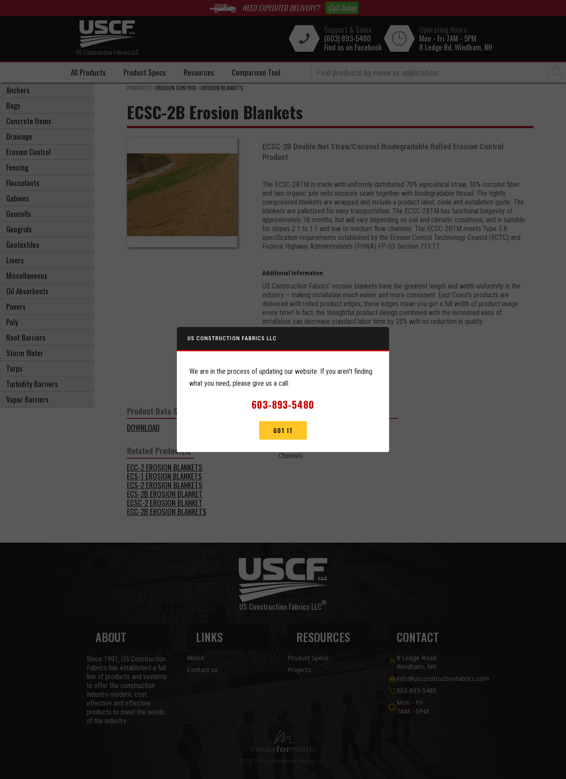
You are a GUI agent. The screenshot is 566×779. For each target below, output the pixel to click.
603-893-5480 (416, 690)
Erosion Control (176, 87)
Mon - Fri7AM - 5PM (413, 706)
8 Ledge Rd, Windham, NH (455, 47)
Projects (299, 669)
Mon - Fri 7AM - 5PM (447, 38)
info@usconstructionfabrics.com (433, 678)
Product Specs (144, 72)
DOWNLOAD (143, 427)
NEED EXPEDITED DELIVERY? (280, 8)
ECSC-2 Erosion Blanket (165, 502)
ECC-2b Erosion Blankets (167, 511)
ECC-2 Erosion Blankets (165, 467)
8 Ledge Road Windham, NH (416, 662)
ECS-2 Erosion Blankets (165, 484)
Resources (199, 72)
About (195, 658)
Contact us (202, 669)
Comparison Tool (256, 72)
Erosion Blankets (222, 87)
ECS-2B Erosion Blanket (165, 493)
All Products (88, 72)
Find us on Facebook (353, 47)
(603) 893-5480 (347, 38)
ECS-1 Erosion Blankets (164, 476)
